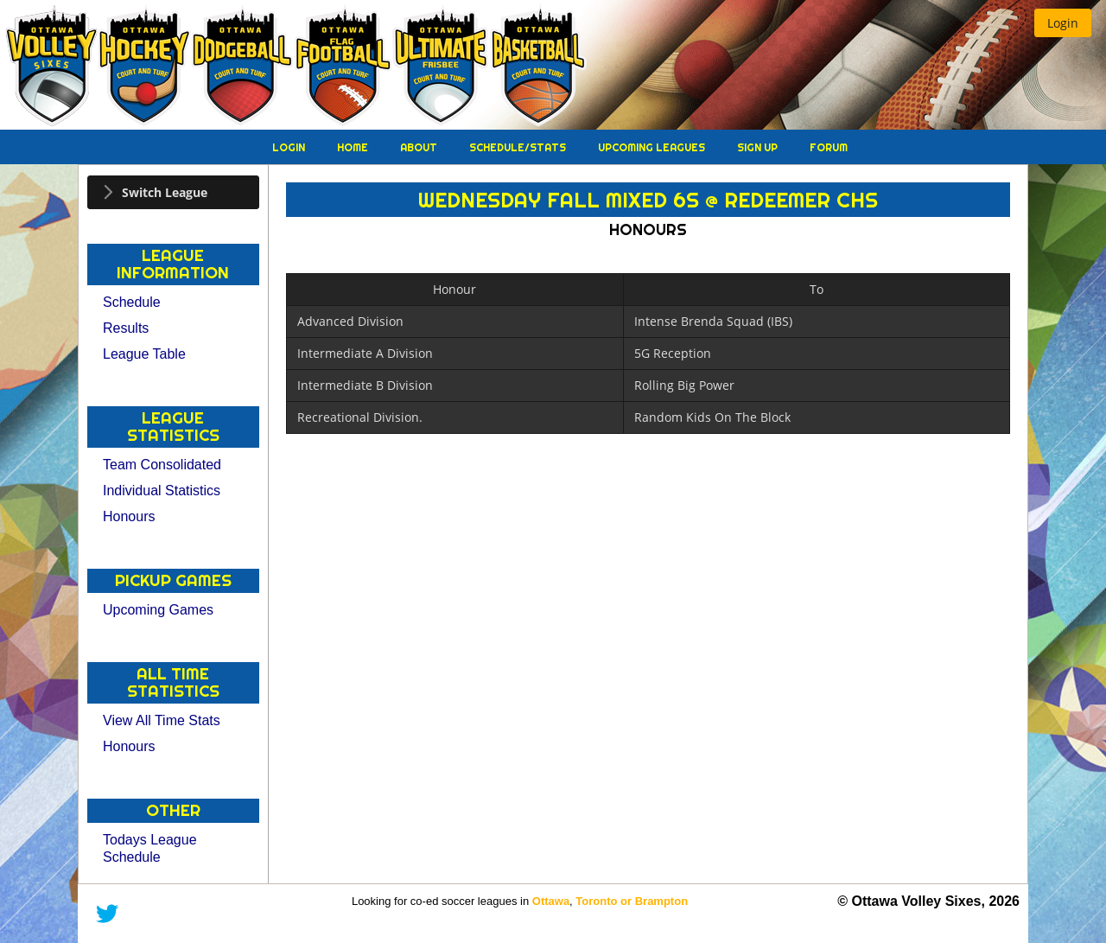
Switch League (164, 192)
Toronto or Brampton (631, 901)
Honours (129, 516)
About (420, 147)
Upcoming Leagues (653, 147)
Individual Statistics (161, 490)
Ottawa (550, 901)
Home (354, 147)
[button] (1062, 23)
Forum (829, 147)
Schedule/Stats (519, 147)
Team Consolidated (162, 464)
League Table (144, 354)
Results (126, 328)
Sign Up (758, 147)
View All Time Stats (161, 720)
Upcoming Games (158, 609)
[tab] (173, 192)
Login (290, 147)
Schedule (132, 302)
